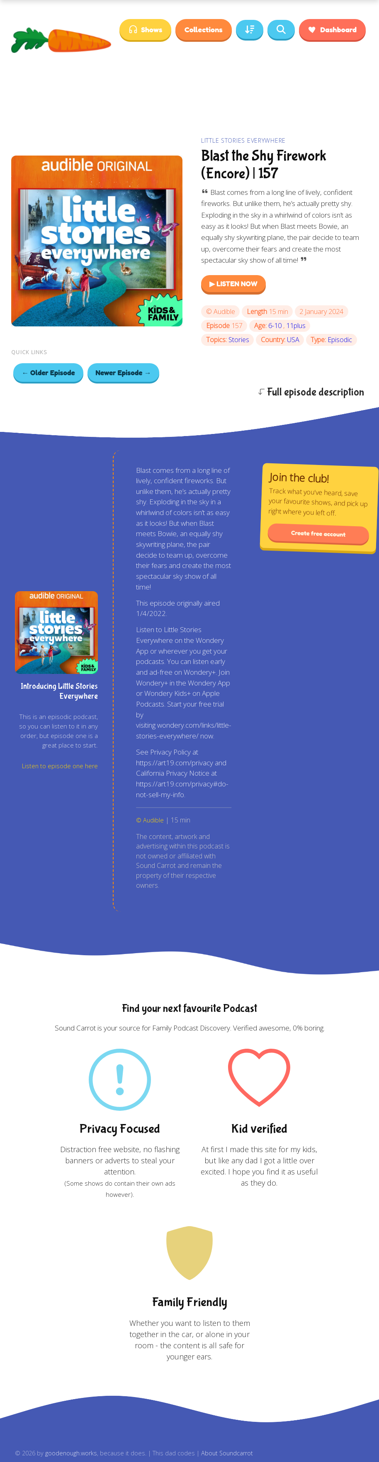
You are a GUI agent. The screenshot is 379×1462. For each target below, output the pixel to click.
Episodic (340, 339)
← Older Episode (48, 372)
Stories (238, 339)
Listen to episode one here (60, 766)
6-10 (275, 325)
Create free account (318, 533)
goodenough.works (71, 1453)
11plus (296, 325)
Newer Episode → (123, 372)
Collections (203, 29)
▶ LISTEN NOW (233, 283)
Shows (145, 29)
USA (293, 339)
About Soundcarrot (227, 1453)
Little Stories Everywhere (243, 140)
